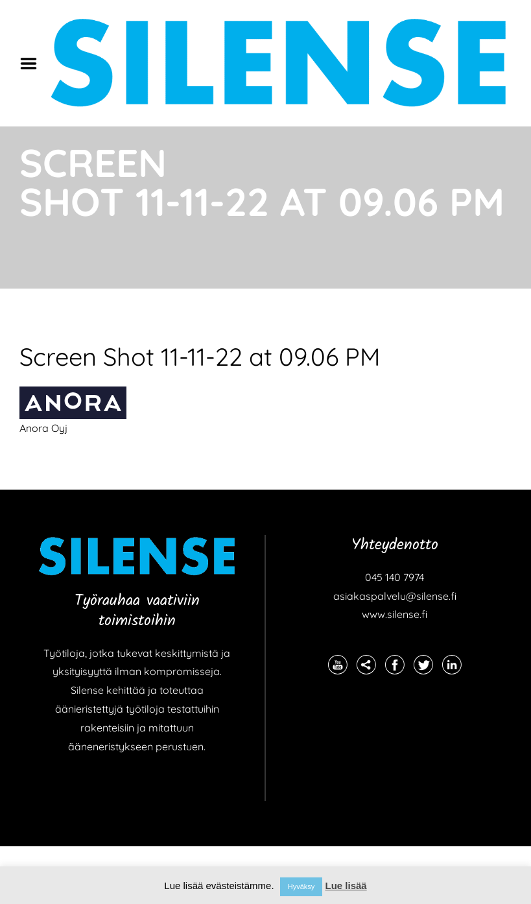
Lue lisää (345, 885)
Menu (33, 63)
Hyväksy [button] (301, 886)
